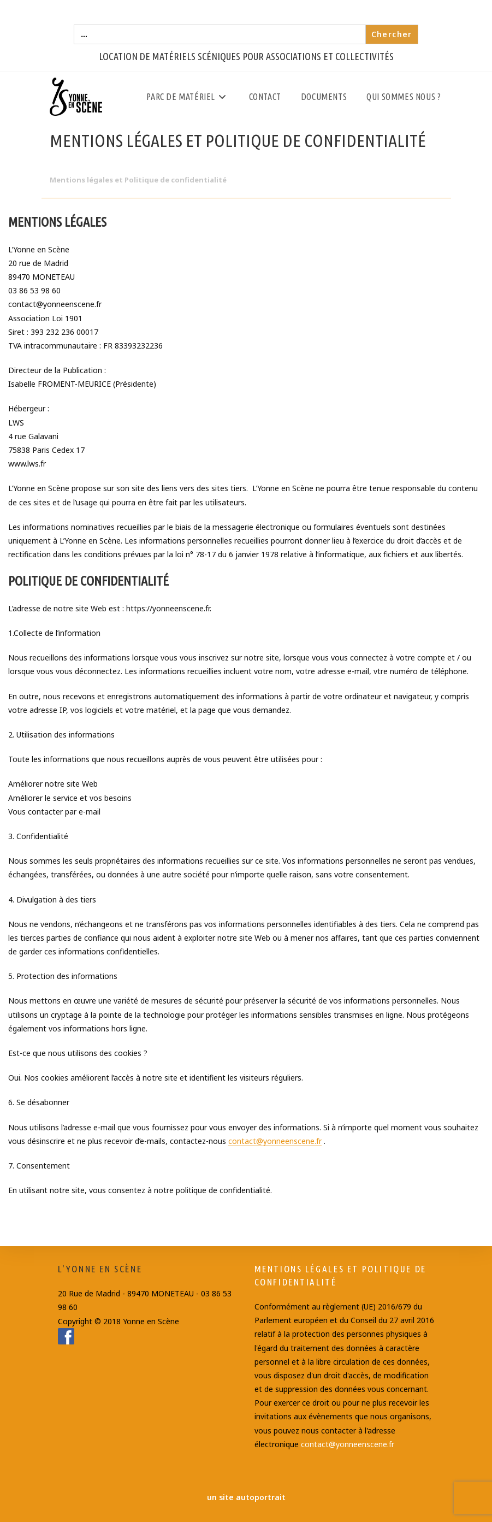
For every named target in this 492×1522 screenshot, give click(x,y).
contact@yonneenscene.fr (275, 1141)
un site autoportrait (246, 1497)
